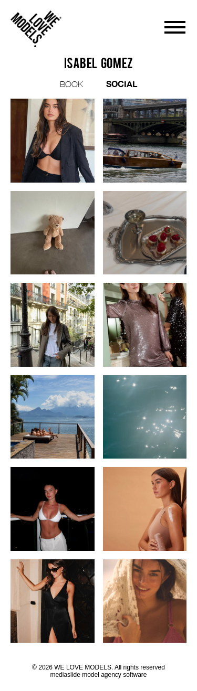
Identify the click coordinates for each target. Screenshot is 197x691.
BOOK (71, 84)
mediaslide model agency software (98, 674)
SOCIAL (121, 84)
